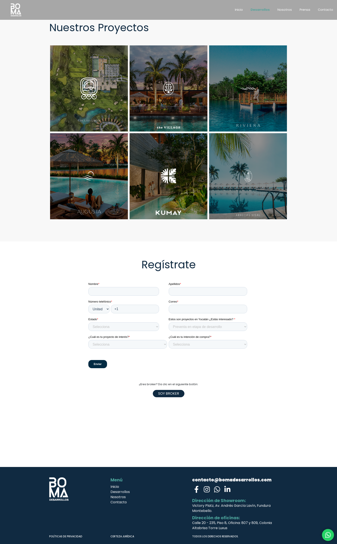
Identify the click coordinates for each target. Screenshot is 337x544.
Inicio (239, 10)
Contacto (325, 10)
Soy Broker (168, 393)
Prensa (305, 10)
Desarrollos (260, 10)
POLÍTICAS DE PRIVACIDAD (65, 536)
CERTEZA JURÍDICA (122, 536)
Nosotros (284, 10)
